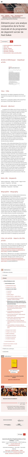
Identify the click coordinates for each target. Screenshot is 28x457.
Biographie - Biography (9, 51)
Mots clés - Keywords (8, 49)
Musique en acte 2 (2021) (16, 16)
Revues (12, 15)
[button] (24, 434)
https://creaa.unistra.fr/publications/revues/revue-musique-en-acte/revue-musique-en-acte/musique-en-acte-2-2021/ (13, 250)
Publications (7, 15)
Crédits (21, 450)
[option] (14, 370)
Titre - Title (6, 46)
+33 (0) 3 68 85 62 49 (15, 443)
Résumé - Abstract (8, 48)
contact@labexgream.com (14, 445)
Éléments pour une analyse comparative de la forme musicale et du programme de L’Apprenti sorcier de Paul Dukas (16, 303)
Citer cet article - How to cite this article (12, 52)
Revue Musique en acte (19, 15)
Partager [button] (20, 434)
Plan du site (7, 450)
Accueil (2, 15)
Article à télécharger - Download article (12, 45)
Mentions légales (15, 450)
